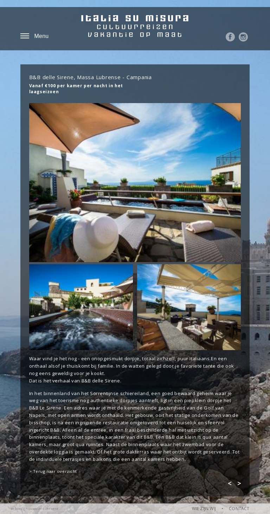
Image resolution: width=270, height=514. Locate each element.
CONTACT (239, 509)
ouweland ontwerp (43, 508)
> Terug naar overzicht (53, 471)
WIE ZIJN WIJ (204, 509)
